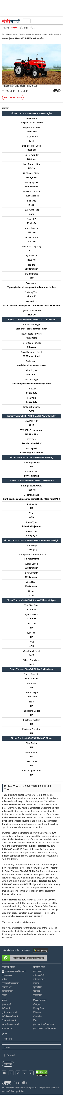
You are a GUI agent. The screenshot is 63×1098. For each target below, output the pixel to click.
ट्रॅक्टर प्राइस (37, 971)
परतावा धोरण (7, 991)
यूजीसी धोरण (20, 1091)
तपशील (14, 27)
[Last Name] (31, 1047)
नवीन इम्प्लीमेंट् (39, 975)
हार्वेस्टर (36, 983)
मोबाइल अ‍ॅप (6, 987)
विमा (35, 1020)
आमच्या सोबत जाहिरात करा (14, 971)
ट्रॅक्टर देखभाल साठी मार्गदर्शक (44, 1028)
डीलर (32, 27)
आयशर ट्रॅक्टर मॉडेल (19, 34)
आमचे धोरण (10, 1091)
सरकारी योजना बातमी (10, 1024)
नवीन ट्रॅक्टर (9, 34)
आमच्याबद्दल (7, 975)
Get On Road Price (13, 97)
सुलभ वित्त (37, 987)
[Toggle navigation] (27, 21)
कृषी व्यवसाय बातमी (10, 1012)
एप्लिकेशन (24, 27)
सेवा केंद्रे (36, 991)
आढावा (6, 27)
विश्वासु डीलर (38, 1008)
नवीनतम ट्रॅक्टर (39, 979)
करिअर (5, 979)
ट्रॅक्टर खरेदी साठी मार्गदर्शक (43, 1024)
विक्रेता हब (37, 1012)
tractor (40, 804)
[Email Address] (31, 1055)
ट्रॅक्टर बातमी (6, 1004)
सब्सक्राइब (8, 1063)
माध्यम (4, 995)
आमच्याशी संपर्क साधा (10, 983)
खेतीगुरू (36, 1004)
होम (3, 34)
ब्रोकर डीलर (37, 1016)
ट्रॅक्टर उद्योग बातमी (9, 1020)
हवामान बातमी (7, 1028)
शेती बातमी (6, 1008)
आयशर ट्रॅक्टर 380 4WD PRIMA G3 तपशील (40, 34)
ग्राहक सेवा (37, 995)
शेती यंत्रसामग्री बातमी (10, 1016)
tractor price (35, 927)
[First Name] (31, 1038)
